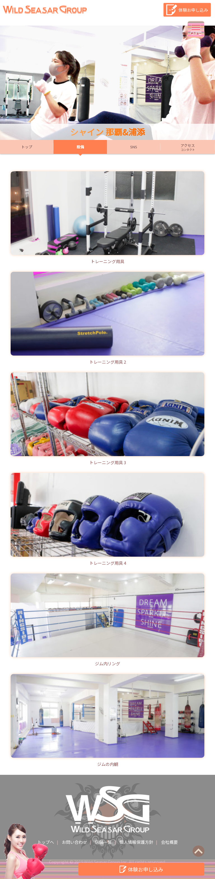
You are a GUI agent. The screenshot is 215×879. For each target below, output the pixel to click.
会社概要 (169, 842)
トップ (26, 146)
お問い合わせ (74, 842)
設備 (80, 146)
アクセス (187, 147)
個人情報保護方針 (136, 842)
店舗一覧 (103, 842)
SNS (133, 146)
